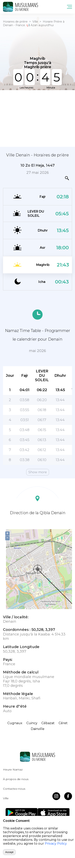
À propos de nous (15, 779)
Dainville (37, 729)
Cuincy (31, 723)
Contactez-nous (14, 788)
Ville (35, 21)
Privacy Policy (56, 843)
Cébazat (48, 723)
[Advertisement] (37, 118)
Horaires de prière (15, 21)
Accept (9, 852)
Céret (63, 723)
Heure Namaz (13, 769)
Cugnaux (14, 723)
